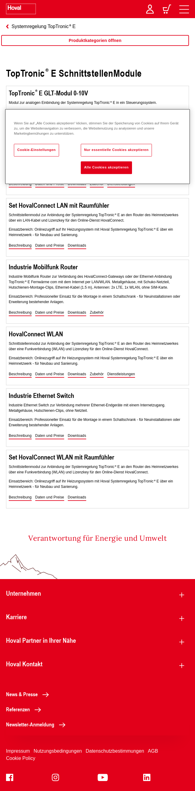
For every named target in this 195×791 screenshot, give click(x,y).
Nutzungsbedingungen (58, 751)
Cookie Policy (20, 758)
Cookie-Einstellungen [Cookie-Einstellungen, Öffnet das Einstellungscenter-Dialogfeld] (36, 150)
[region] (95, 46)
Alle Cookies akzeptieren (106, 167)
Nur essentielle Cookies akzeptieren (116, 150)
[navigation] (184, 9)
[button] (20, 245)
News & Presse (29, 694)
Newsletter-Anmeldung (37, 724)
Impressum (18, 751)
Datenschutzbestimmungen (115, 751)
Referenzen (25, 709)
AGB (153, 751)
